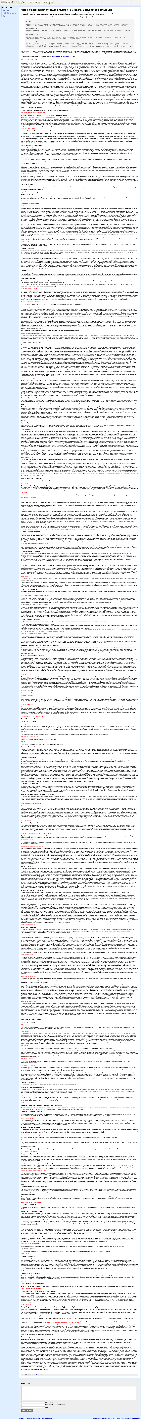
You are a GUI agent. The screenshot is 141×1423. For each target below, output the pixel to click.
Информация (5, 12)
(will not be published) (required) (55, 1407)
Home (3, 9)
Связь (3, 16)
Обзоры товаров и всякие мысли (9, 14)
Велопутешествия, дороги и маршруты (63, 56)
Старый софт (5, 10)
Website (47, 1410)
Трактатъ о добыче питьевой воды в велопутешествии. (36, 1421)
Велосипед (39, 1374)
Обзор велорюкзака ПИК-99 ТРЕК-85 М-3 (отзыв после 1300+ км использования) (116, 1421)
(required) (49, 1405)
